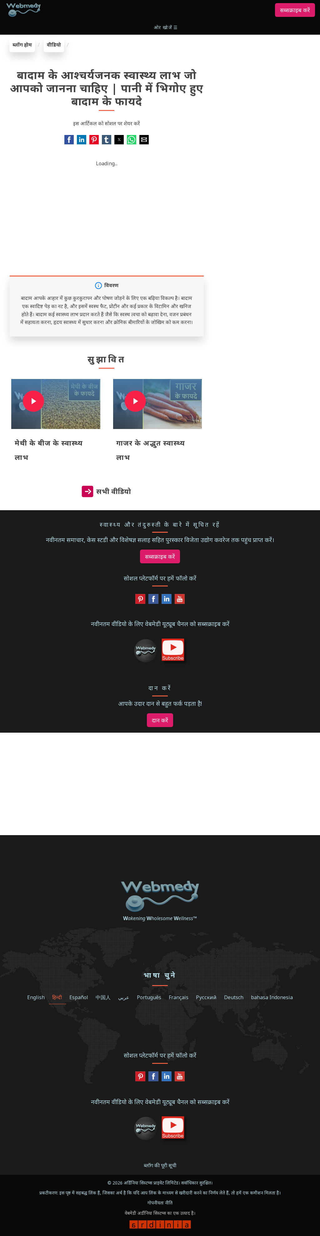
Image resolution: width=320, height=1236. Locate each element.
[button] (166, 27)
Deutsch (233, 997)
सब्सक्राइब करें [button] (295, 10)
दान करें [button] (160, 720)
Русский (206, 997)
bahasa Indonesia (272, 997)
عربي (123, 997)
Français (178, 997)
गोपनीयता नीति (160, 1203)
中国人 (103, 997)
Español (78, 997)
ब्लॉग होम (22, 44)
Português (149, 997)
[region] (266, 77)
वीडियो (54, 44)
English (36, 997)
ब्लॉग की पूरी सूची (160, 1165)
